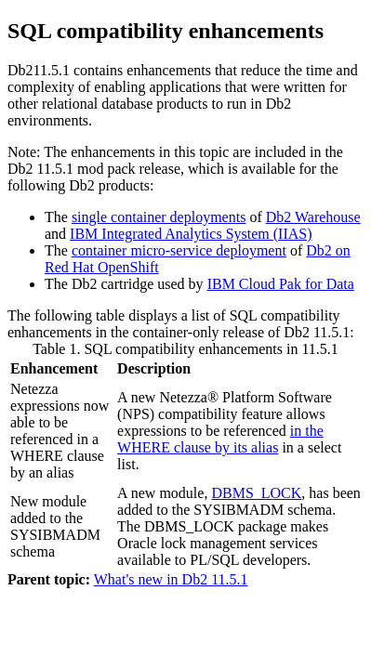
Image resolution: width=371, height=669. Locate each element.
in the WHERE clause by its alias (220, 439)
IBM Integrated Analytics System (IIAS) (190, 234)
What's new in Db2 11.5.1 (171, 579)
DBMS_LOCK (256, 493)
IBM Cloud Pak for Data (280, 284)
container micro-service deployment (179, 250)
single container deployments (159, 217)
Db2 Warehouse (313, 217)
